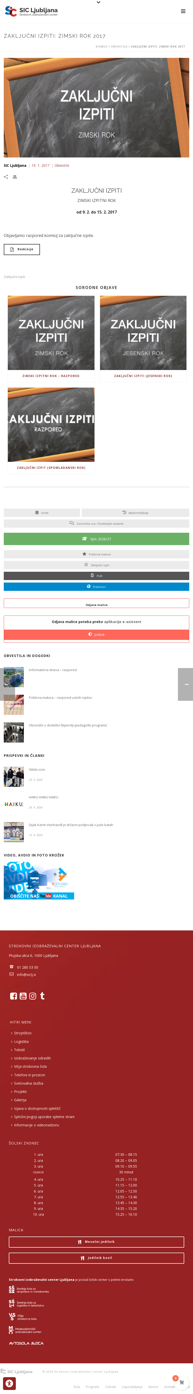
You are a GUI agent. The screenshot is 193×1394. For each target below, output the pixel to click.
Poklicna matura (96, 554)
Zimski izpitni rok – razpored (51, 376)
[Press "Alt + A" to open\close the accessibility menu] (9, 1383)
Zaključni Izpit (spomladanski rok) (51, 468)
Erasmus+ (96, 587)
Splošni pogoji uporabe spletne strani (42, 1116)
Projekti (19, 1091)
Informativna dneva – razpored (53, 670)
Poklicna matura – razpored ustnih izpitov (60, 697)
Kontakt (169, 1387)
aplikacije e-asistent (122, 621)
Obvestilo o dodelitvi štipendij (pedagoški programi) (68, 725)
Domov (102, 46)
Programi (92, 1387)
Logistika (20, 1041)
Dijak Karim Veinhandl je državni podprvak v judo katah (71, 825)
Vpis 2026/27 (96, 539)
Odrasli (110, 1387)
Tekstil (18, 1049)
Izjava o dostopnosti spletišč (36, 1108)
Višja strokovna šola (29, 1066)
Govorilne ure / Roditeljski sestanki (97, 523)
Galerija (18, 1099)
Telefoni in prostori (28, 1075)
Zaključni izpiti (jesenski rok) (143, 376)
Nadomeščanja (135, 513)
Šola (77, 1387)
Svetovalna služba (27, 1083)
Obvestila (119, 46)
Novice (153, 1387)
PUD (97, 576)
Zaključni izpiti (14, 276)
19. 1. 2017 (40, 165)
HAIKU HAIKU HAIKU (43, 797)
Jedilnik (96, 635)
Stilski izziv (37, 769)
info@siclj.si (26, 974)
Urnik (42, 513)
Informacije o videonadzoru (35, 1125)
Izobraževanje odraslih (31, 1058)
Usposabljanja (132, 1387)
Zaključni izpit (96, 565)
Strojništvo (21, 1033)
